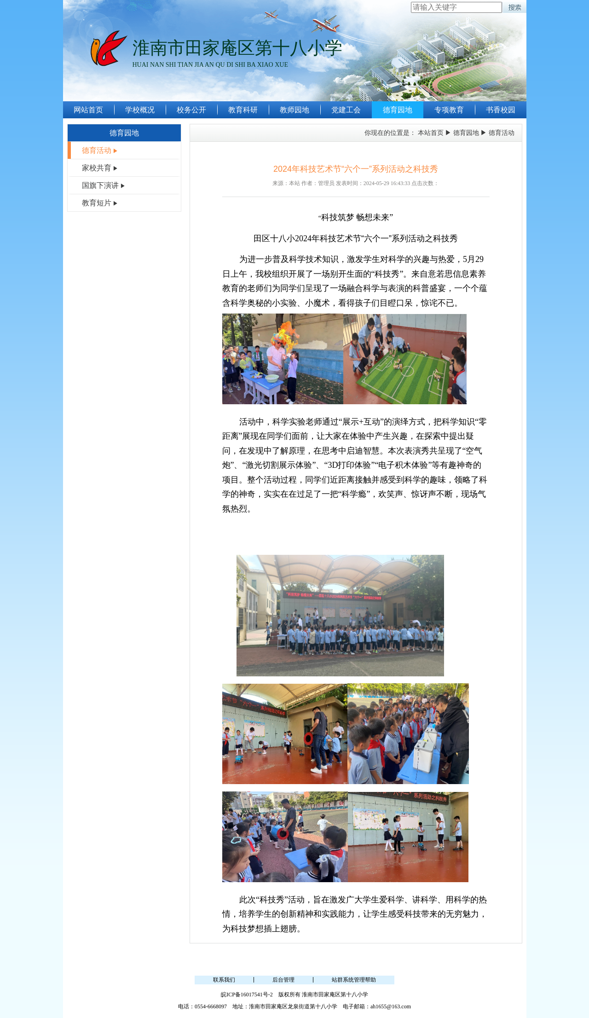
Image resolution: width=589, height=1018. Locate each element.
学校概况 (140, 110)
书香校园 (500, 110)
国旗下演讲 (100, 185)
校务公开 (191, 110)
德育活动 (96, 150)
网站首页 (88, 110)
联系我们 (224, 980)
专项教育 (449, 110)
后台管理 (283, 980)
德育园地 (397, 110)
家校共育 (96, 168)
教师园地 (294, 110)
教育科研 (243, 110)
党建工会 (346, 110)
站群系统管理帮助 (354, 980)
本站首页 (431, 132)
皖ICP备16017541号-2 (247, 994)
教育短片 (96, 203)
